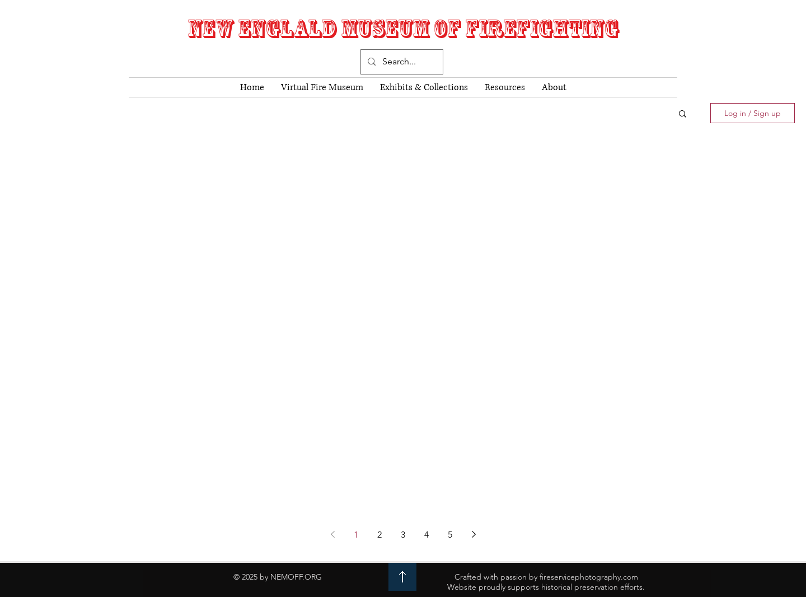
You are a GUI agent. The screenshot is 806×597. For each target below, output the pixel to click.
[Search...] (400, 62)
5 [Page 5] (450, 534)
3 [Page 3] (403, 534)
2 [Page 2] (379, 534)
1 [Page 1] (356, 534)
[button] (682, 114)
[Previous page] (332, 534)
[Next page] (473, 534)
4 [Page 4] (426, 534)
